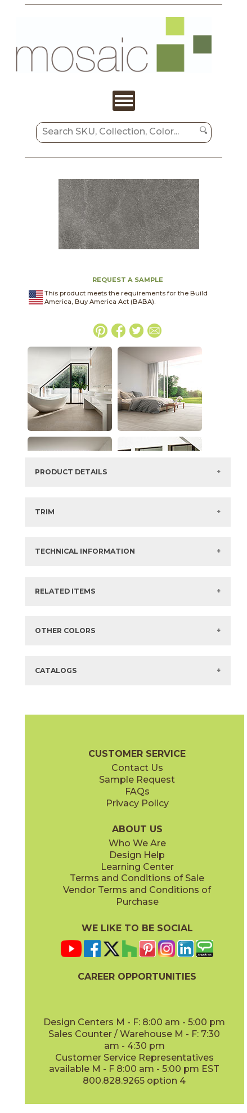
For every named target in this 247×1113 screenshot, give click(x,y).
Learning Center (137, 866)
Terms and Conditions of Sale (137, 878)
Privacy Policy (137, 803)
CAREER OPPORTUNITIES (137, 976)
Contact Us (137, 767)
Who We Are (137, 843)
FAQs (137, 791)
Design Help (137, 855)
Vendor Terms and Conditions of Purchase (137, 896)
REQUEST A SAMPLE (127, 280)
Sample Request (137, 779)
